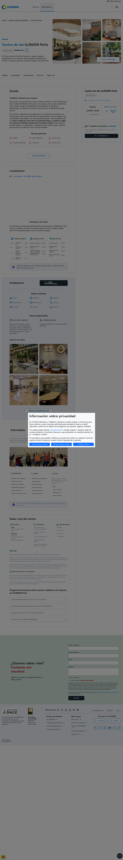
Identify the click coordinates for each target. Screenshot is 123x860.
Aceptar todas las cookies (39, 444)
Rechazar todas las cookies (61, 444)
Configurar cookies (83, 444)
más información (56, 430)
